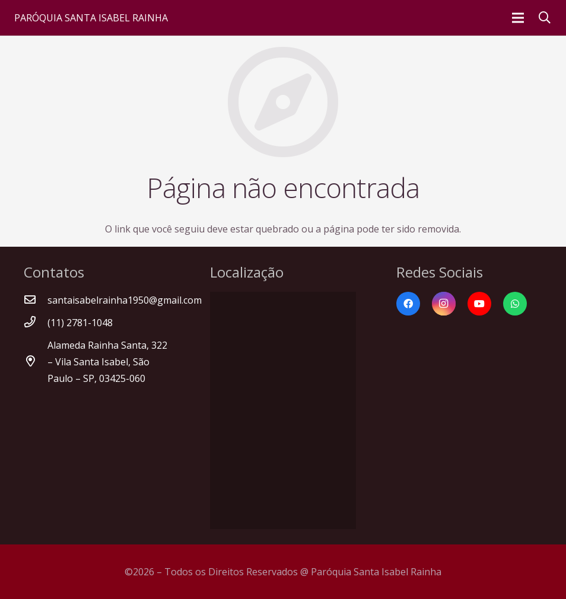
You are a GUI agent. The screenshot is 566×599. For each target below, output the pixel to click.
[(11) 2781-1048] (35, 322)
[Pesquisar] (545, 18)
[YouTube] (479, 304)
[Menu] (518, 18)
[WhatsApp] (515, 304)
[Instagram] (444, 304)
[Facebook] (408, 304)
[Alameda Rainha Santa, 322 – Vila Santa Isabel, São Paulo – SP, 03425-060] (35, 361)
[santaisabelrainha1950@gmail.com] (35, 300)
